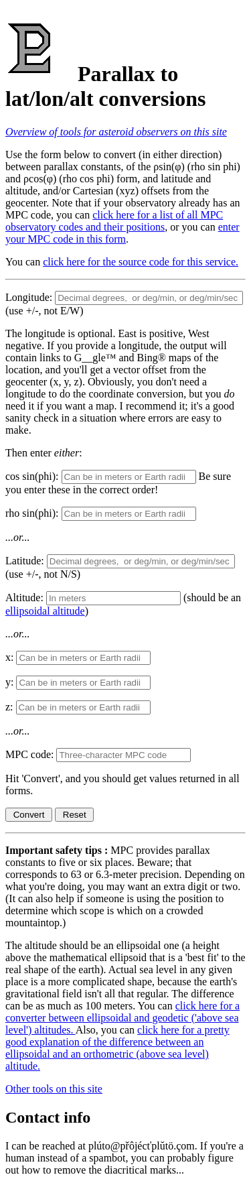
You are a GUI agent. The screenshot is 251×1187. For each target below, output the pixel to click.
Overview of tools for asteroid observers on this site (116, 131)
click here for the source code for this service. (140, 261)
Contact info (47, 1117)
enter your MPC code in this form (122, 233)
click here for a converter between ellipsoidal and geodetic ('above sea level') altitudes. (122, 1018)
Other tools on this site (53, 1089)
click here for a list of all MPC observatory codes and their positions (114, 221)
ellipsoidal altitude (45, 611)
